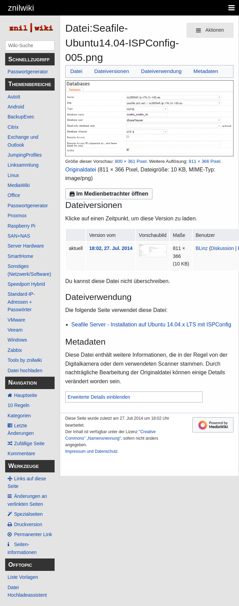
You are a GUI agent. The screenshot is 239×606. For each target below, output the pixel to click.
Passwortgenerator (28, 71)
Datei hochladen (25, 370)
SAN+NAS (19, 236)
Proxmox (17, 215)
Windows (17, 340)
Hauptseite (25, 395)
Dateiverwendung (161, 71)
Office (14, 195)
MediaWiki (19, 185)
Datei (76, 71)
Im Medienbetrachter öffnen (108, 194)
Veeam (15, 330)
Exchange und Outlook (23, 140)
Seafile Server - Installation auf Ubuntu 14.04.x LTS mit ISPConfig (151, 324)
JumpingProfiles (25, 155)
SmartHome (20, 256)
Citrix (13, 127)
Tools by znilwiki (25, 360)
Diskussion (222, 248)
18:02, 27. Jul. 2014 (111, 248)
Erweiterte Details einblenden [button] (99, 397)
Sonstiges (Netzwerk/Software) (29, 269)
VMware (16, 320)
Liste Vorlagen (23, 577)
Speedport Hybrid (26, 284)
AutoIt (14, 97)
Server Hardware (26, 246)
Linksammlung (23, 165)
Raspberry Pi (21, 226)
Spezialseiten (28, 514)
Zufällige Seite (29, 443)
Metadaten (205, 71)
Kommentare (21, 453)
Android (16, 106)
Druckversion (28, 524)
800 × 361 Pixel (130, 161)
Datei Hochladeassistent (27, 591)
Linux (13, 175)
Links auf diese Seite (27, 482)
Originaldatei (80, 170)
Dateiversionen (111, 71)
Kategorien (19, 415)
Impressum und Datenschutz (91, 451)
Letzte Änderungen (21, 429)
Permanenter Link (33, 534)
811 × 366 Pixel (204, 161)
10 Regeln (19, 405)
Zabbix (15, 350)
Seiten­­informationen (22, 548)
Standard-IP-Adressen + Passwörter (21, 301)
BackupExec (21, 116)
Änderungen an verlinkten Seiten (27, 499)
